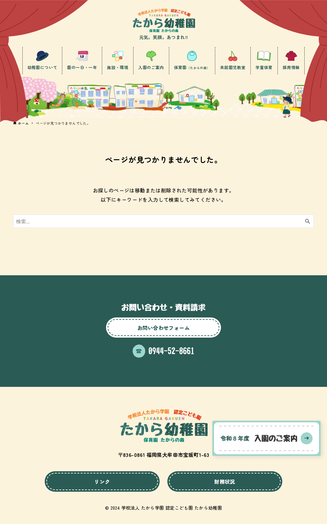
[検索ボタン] (307, 221)
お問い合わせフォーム (163, 328)
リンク (102, 481)
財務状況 (224, 481)
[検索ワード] (163, 221)
